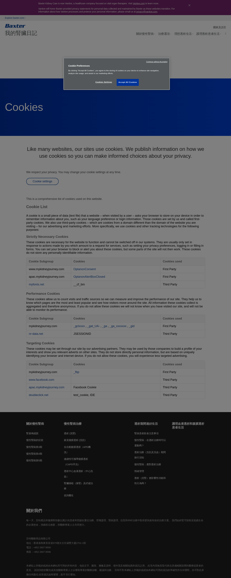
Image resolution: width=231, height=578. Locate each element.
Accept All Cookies (127, 82)
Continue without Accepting (156, 62)
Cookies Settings (103, 82)
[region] (116, 74)
